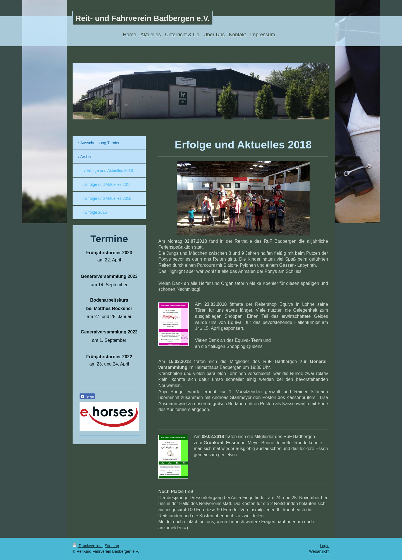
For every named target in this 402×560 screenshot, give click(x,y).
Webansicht (319, 551)
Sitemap (112, 546)
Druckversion (87, 546)
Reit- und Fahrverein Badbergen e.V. (142, 18)
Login (324, 546)
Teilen (87, 396)
